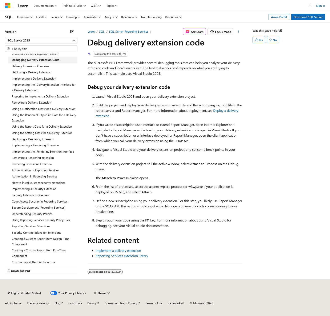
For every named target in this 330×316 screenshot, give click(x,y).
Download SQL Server (308, 17)
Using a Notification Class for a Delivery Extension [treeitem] (44, 109)
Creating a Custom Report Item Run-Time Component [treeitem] (38, 253)
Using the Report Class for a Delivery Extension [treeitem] (42, 126)
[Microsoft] (8, 5)
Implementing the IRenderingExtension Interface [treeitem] (43, 151)
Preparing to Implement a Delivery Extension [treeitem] (40, 96)
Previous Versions (38, 303)
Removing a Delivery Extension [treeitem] (31, 102)
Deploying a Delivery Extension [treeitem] (31, 72)
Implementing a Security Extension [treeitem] (34, 189)
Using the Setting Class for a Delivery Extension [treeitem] (42, 133)
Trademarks (174, 303)
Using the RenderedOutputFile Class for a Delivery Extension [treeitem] (44, 117)
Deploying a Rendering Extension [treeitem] (33, 139)
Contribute (75, 303)
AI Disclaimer (13, 303)
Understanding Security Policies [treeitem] (32, 214)
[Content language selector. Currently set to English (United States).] (24, 293)
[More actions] (238, 31)
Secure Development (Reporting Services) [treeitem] (38, 207)
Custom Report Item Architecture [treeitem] (33, 262)
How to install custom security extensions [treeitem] (38, 183)
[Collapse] (72, 31)
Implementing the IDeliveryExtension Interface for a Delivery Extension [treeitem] (44, 87)
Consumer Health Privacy (121, 303)
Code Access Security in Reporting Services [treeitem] (40, 201)
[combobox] (41, 40)
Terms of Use (153, 303)
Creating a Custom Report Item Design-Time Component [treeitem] (40, 241)
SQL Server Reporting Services (128, 31)
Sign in (320, 6)
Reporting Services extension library (122, 255)
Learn (91, 31)
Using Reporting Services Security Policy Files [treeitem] (41, 220)
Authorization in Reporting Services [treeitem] (34, 176)
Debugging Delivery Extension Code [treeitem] (35, 60)
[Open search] (310, 5)
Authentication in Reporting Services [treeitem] (35, 170)
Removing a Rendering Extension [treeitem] (33, 158)
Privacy (92, 303)
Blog (57, 303)
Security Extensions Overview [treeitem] (30, 195)
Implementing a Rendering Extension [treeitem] (35, 145)
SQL (102, 31)
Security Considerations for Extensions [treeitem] (36, 233)
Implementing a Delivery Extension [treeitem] (34, 78)
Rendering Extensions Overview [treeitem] (32, 164)
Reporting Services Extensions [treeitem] (31, 226)
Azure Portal (279, 17)
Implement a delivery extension (118, 250)
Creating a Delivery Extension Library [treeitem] (35, 53)
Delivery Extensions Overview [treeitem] (30, 66)
